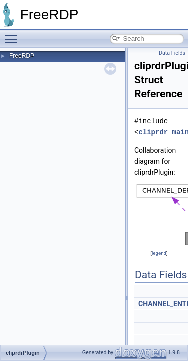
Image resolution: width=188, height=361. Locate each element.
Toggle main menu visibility (13, 35)
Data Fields (172, 53)
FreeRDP (21, 55)
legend (159, 253)
